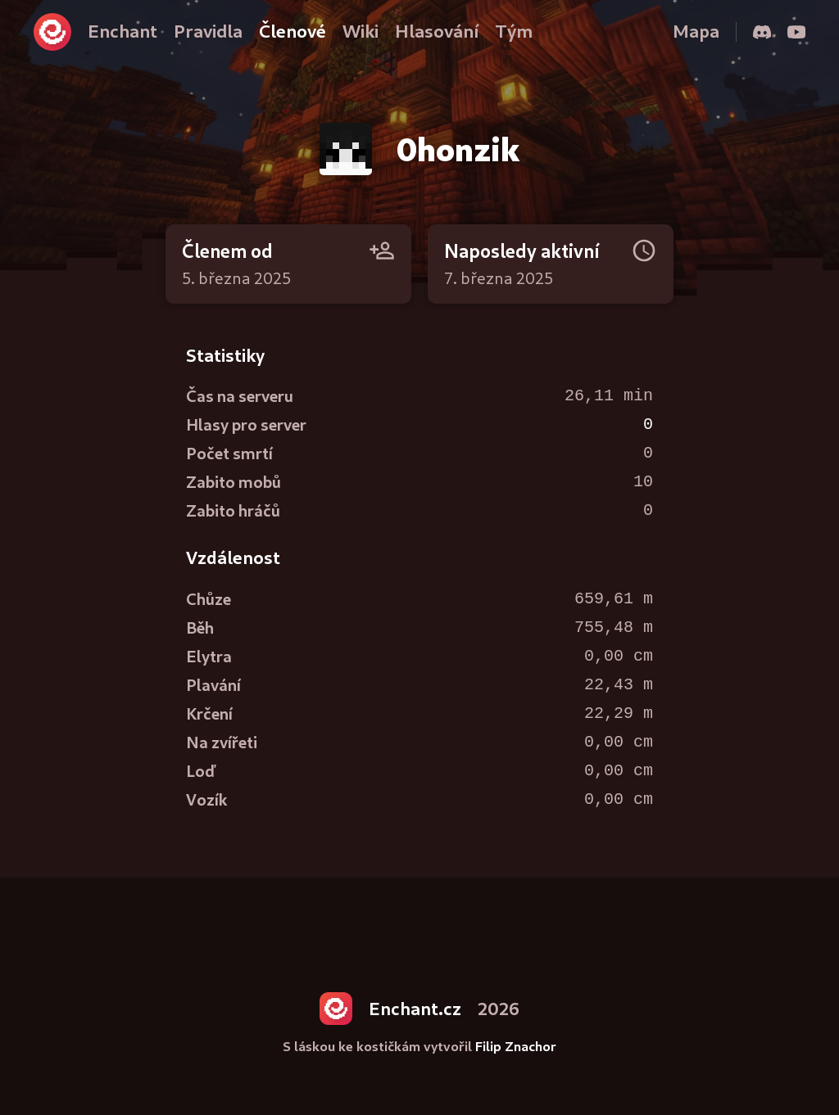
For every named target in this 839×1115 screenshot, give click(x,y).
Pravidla (208, 31)
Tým (514, 31)
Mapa (696, 31)
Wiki (360, 31)
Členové (292, 31)
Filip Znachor (515, 1045)
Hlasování (436, 31)
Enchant (122, 31)
